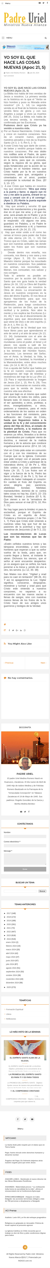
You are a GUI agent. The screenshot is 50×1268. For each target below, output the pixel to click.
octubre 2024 (11, 975)
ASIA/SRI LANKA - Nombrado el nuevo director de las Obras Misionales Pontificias (25, 1180)
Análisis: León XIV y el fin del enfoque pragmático (25, 1217)
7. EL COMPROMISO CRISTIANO (25, 1091)
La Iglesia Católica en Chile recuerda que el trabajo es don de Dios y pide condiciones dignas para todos (25, 1233)
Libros (8, 1014)
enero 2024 (11, 942)
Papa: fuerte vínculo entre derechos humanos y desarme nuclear (24, 1154)
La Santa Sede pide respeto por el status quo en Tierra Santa (25, 1146)
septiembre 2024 (13, 972)
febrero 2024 (11, 946)
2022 (9, 932)
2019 (9, 920)
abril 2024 (10, 953)
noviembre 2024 (13, 979)
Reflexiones (11, 1019)
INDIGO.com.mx (25, 1261)
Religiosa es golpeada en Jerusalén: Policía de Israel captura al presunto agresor (24, 1224)
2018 (9, 917)
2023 (9, 935)
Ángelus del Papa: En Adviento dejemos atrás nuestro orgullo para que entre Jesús (24, 1162)
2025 (9, 987)
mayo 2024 (11, 957)
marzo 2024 (11, 949)
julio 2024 (10, 964)
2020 (9, 924)
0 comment (9, 76)
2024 (9, 939)
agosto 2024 (11, 968)
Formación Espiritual (14, 1009)
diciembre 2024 (12, 983)
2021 (9, 928)
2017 (9, 913)
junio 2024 (10, 960)
